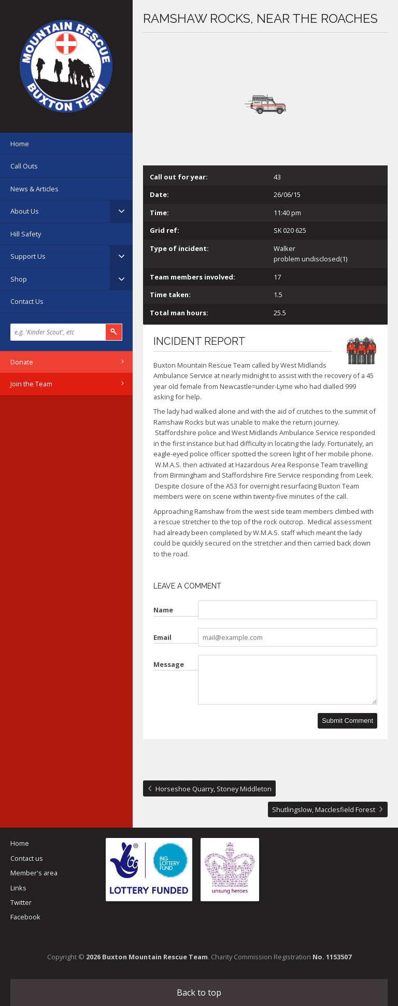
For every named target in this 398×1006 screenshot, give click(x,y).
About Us (24, 211)
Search (114, 332)
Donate (21, 362)
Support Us (28, 256)
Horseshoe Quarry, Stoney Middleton (213, 788)
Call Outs (24, 166)
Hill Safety (25, 234)
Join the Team (31, 383)
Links (18, 887)
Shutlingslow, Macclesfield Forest (323, 809)
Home (19, 143)
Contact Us (27, 301)
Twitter (21, 902)
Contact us (26, 858)
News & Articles (34, 188)
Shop (18, 279)
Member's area (34, 872)
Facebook (25, 916)
